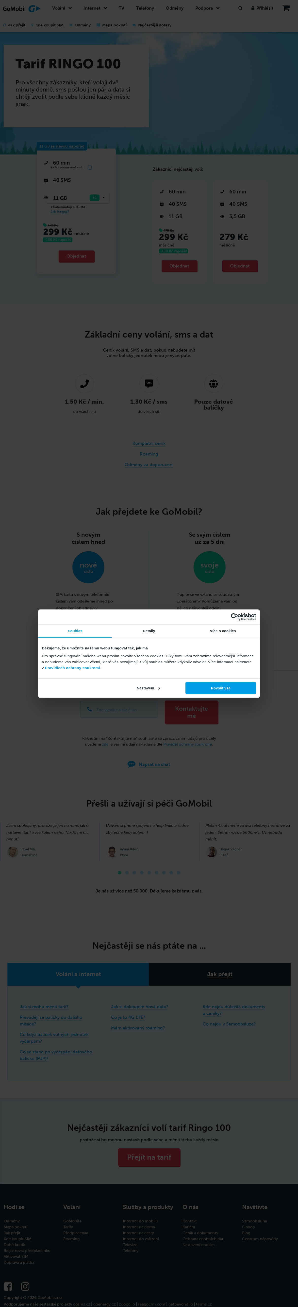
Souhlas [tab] (75, 631)
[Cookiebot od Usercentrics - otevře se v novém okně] (234, 617)
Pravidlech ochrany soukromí (72, 668)
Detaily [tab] (149, 631)
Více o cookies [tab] (223, 631)
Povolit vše (221, 688)
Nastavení (148, 688)
